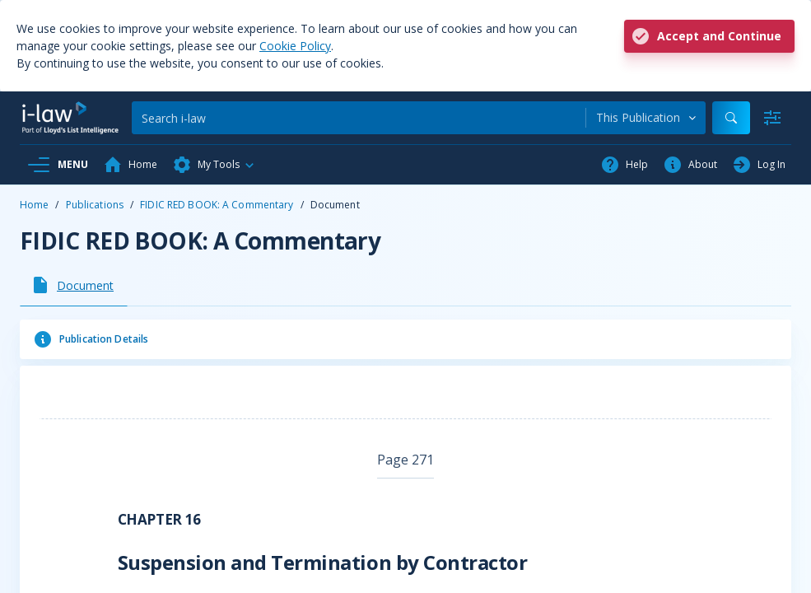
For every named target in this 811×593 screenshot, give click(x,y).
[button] (214, 164)
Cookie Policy (295, 46)
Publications (95, 205)
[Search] (358, 117)
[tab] (74, 285)
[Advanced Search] (772, 117)
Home (34, 205)
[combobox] (646, 117)
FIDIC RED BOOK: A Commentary (216, 205)
